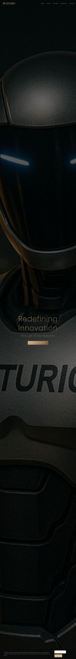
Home (42, 3)
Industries (64, 3)
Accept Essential (60, 652)
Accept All (58, 656)
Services (55, 3)
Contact (71, 3)
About (49, 3)
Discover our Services (38, 343)
